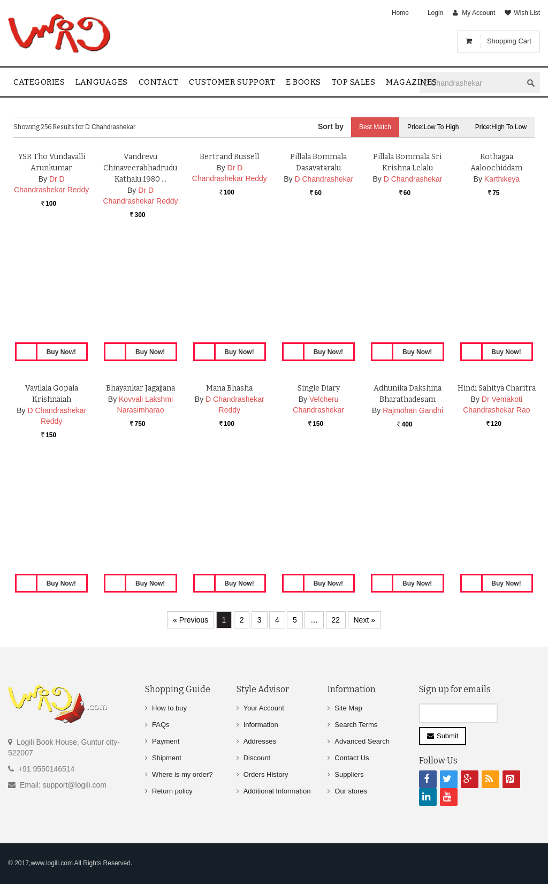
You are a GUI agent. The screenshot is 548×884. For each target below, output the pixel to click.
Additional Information (277, 791)
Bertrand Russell (229, 262)
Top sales (354, 82)
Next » (364, 620)
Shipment (166, 758)
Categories (39, 82)
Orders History (265, 774)
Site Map (348, 708)
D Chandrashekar (323, 285)
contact (159, 82)
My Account (478, 13)
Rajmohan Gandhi (413, 516)
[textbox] (471, 82)
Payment (165, 741)
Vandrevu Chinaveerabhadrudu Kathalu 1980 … (140, 274)
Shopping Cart (509, 41)
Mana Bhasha (229, 494)
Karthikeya (502, 285)
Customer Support (232, 82)
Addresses (259, 741)
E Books (303, 82)
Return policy (172, 791)
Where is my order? (182, 774)
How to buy (169, 708)
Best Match (375, 127)
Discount (257, 758)
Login (435, 13)
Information (260, 725)
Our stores (350, 791)
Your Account (263, 708)
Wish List (527, 13)
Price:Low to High (433, 127)
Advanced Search (362, 741)
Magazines (411, 82)
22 (336, 620)
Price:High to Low (501, 127)
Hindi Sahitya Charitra (497, 494)
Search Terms (355, 725)
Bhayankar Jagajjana (140, 494)
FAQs (161, 725)
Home (400, 13)
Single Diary (319, 494)
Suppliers (348, 774)
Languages (101, 82)
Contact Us (351, 758)
